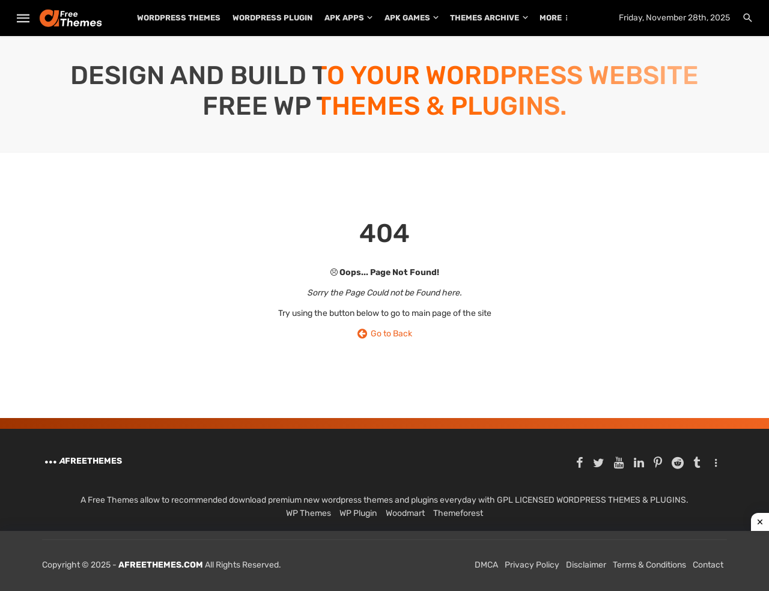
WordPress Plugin (272, 17)
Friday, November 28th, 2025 (674, 18)
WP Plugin (358, 513)
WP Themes (308, 513)
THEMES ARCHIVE (484, 17)
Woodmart (405, 513)
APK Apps (344, 17)
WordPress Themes (178, 17)
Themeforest (458, 513)
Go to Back (384, 334)
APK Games (407, 17)
